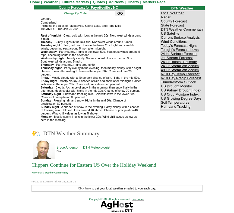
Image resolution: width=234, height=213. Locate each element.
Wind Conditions (174, 42)
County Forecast (174, 21)
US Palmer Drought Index (181, 90)
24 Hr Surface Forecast (179, 54)
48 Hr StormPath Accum (180, 70)
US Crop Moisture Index (180, 94)
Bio (58, 151)
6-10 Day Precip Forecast (181, 78)
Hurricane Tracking (176, 106)
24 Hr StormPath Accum (180, 66)
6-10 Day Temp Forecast (180, 74)
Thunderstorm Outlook (178, 82)
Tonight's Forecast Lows (180, 50)
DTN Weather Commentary (182, 29)
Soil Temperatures (175, 102)
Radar (165, 17)
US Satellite (170, 33)
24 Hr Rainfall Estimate (179, 62)
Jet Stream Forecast (177, 58)
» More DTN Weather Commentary (49, 172)
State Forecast (172, 25)
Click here (84, 188)
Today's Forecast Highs (179, 46)
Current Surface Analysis (180, 37)
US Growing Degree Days (181, 98)
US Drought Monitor (176, 86)
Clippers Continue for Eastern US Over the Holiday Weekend (93, 165)
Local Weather (172, 13)
